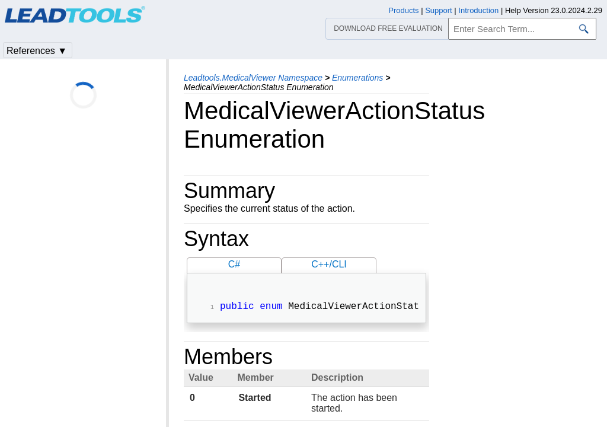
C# (234, 264)
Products (403, 10)
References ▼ (37, 51)
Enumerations (357, 77)
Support (438, 10)
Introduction (478, 10)
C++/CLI (329, 264)
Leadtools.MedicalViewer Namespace (253, 77)
